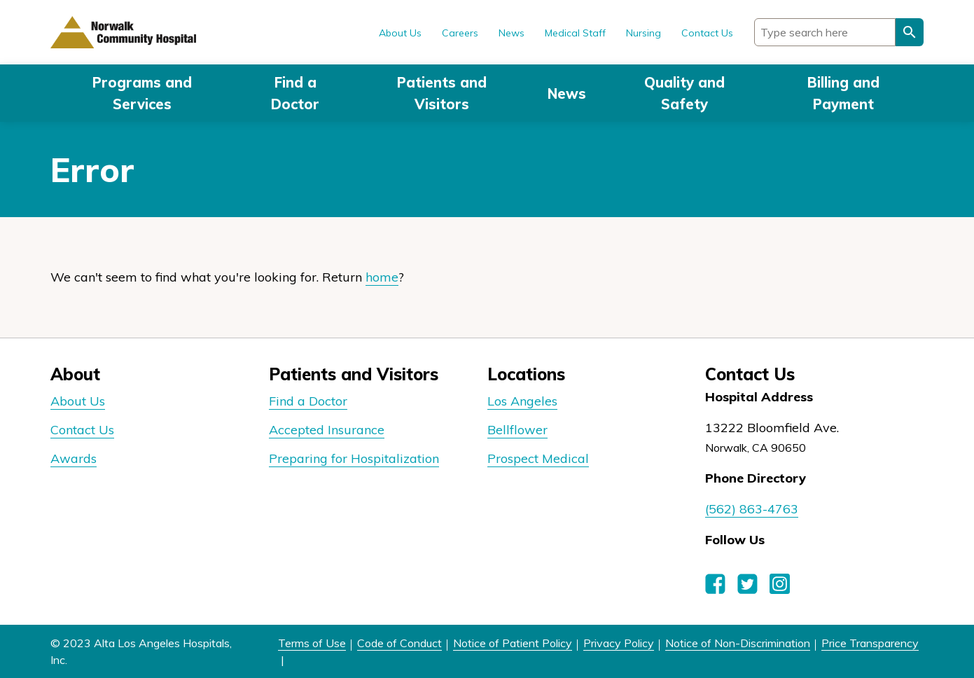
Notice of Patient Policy (512, 643)
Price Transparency (870, 643)
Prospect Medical (538, 458)
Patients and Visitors (442, 93)
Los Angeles (522, 401)
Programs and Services (142, 93)
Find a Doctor (295, 93)
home (382, 277)
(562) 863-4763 (751, 509)
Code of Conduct (399, 643)
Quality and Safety (684, 93)
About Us (400, 33)
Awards (73, 458)
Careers (460, 33)
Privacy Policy (618, 643)
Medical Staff (575, 33)
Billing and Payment (843, 93)
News (567, 93)
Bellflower (517, 430)
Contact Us (707, 33)
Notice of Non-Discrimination (737, 643)
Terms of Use (312, 643)
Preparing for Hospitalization (354, 458)
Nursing (643, 33)
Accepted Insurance (326, 430)
